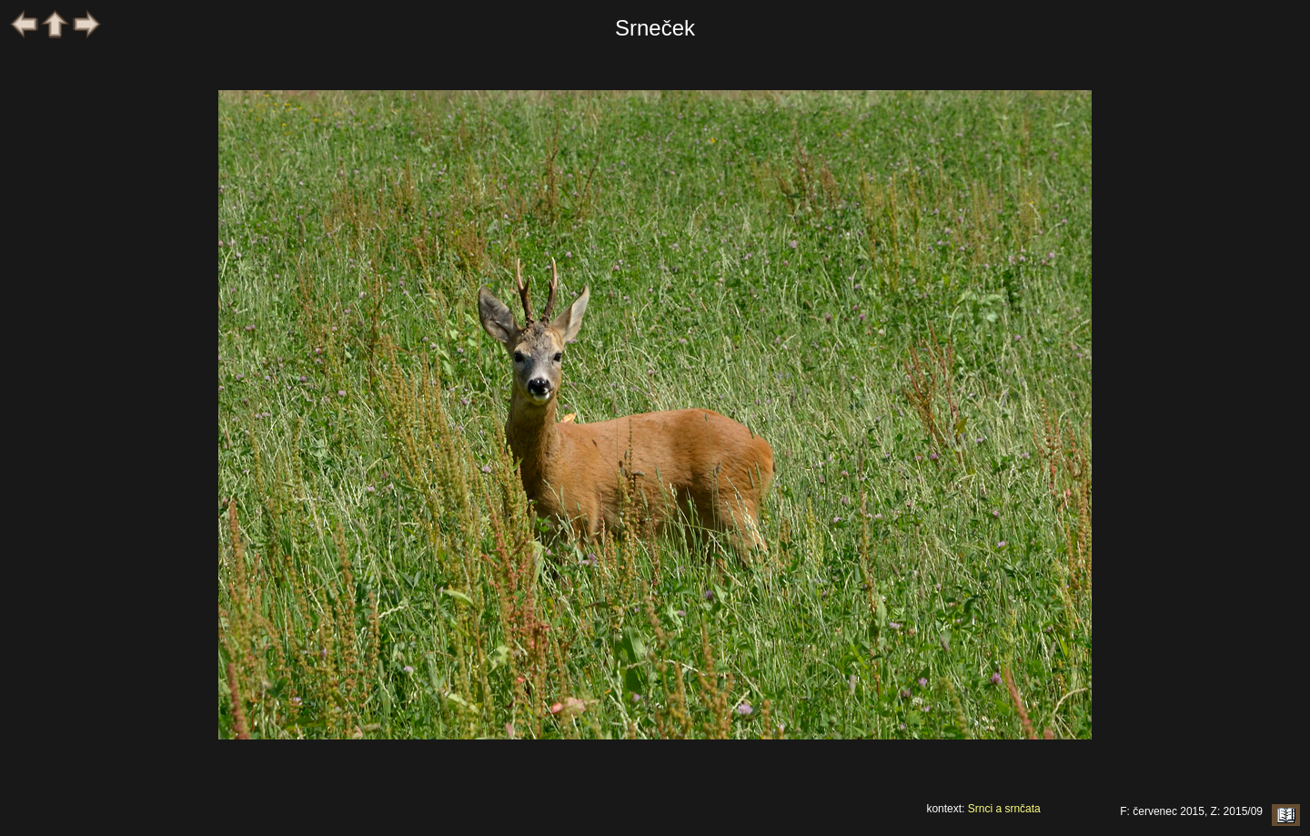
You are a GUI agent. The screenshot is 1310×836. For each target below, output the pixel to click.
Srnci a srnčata (1004, 808)
